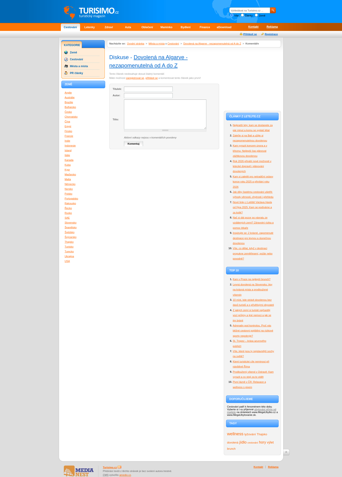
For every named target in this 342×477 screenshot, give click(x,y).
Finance (205, 27)
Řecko (68, 208)
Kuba (68, 164)
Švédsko (70, 232)
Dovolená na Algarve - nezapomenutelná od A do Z (212, 43)
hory (262, 442)
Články (249, 15)
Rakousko (70, 203)
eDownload (224, 27)
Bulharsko (70, 107)
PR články (76, 73)
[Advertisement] (252, 78)
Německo (70, 184)
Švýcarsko (71, 237)
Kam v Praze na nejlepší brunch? (252, 279)
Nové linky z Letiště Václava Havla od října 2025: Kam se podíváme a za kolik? (252, 207)
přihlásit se (151, 78)
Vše (236, 15)
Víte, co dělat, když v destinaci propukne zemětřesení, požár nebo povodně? (253, 253)
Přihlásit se (250, 34)
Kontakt (253, 26)
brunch (231, 448)
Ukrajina (69, 256)
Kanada (69, 160)
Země (262, 15)
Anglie (68, 92)
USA (67, 261)
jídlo (243, 442)
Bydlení (186, 27)
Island (68, 150)
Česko (68, 111)
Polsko (69, 193)
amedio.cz (125, 475)
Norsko (69, 188)
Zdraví (109, 27)
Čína (67, 121)
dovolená (233, 442)
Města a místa (156, 43)
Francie (69, 136)
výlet (270, 442)
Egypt (68, 126)
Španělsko (71, 227)
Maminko (166, 27)
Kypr (67, 169)
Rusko (68, 213)
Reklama (272, 26)
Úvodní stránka (135, 43)
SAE (67, 217)
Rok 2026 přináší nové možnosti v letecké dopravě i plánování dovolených (252, 166)
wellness (235, 433)
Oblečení (147, 27)
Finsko (68, 131)
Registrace (271, 34)
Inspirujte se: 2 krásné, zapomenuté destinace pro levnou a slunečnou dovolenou (253, 238)
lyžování (250, 434)
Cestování (70, 27)
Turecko (69, 251)
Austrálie (70, 97)
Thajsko (262, 434)
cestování (253, 442)
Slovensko (71, 222)
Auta (128, 27)
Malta (68, 179)
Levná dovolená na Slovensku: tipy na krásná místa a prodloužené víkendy (252, 289)
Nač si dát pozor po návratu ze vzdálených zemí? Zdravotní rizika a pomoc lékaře (253, 222)
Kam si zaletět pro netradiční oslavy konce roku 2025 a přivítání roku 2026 (253, 181)
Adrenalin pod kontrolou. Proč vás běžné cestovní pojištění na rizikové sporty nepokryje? (253, 330)
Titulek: (117, 89)
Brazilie (69, 102)
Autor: (117, 95)
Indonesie (70, 145)
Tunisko (69, 246)
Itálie (67, 155)
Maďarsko (70, 174)
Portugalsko (71, 198)
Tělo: (116, 119)
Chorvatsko (71, 116)
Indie (67, 140)
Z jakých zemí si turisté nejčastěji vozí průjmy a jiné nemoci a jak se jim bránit (252, 315)
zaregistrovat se (135, 78)
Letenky (89, 27)
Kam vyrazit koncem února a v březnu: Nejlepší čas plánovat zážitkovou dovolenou (250, 150)
